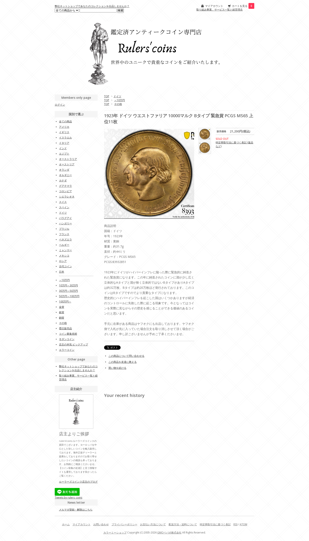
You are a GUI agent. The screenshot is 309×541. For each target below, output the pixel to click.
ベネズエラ (65, 239)
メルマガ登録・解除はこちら (75, 509)
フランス (64, 234)
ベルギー (64, 245)
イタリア (64, 143)
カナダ (63, 180)
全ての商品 (65, 121)
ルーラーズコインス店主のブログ (78, 481)
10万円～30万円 (68, 285)
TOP (106, 96)
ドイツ (117, 96)
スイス (63, 202)
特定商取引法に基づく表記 (215, 524)
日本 (61, 272)
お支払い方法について (153, 524)
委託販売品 (65, 328)
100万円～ (65, 301)
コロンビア (65, 191)
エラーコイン (66, 350)
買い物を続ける (117, 368)
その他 (118, 104)
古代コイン (65, 266)
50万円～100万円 (69, 296)
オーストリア (66, 164)
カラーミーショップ (115, 532)
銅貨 (61, 317)
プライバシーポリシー (124, 524)
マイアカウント (214, 6)
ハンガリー (65, 223)
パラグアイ (65, 218)
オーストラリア (68, 159)
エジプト (64, 153)
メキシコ (64, 255)
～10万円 (119, 100)
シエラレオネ (66, 196)
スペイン (64, 207)
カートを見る (243, 6)
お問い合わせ (101, 524)
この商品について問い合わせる (126, 356)
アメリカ (64, 127)
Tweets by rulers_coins (68, 497)
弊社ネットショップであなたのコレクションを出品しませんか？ (92, 6)
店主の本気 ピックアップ (73, 344)
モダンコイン (66, 339)
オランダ (64, 170)
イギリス (64, 132)
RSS (235, 524)
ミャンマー (65, 250)
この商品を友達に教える (122, 362)
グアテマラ (65, 186)
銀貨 (61, 312)
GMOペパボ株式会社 (169, 532)
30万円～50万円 (68, 291)
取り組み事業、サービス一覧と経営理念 (219, 9)
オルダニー (65, 175)
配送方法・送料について (183, 524)
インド (63, 148)
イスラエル (65, 137)
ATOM (243, 524)
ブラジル (64, 229)
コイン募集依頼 (68, 334)
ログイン (60, 104)
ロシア (63, 261)
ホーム (66, 524)
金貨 (61, 307)
